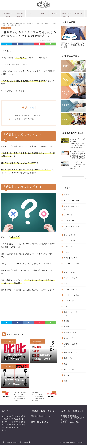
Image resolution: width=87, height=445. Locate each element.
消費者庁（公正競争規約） (71, 422)
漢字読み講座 (6, 28)
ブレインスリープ (70, 241)
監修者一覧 (79, 13)
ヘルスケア (68, 252)
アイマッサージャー (71, 200)
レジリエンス (69, 301)
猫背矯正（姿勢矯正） (70, 345)
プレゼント (68, 246)
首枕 (65, 381)
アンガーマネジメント (71, 207)
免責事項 (25, 442)
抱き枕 (66, 321)
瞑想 (65, 364)
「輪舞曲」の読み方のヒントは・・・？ (29, 115)
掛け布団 (67, 326)
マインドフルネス (70, 258)
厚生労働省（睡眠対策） (70, 416)
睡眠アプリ (68, 358)
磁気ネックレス (70, 369)
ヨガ (65, 283)
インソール (68, 215)
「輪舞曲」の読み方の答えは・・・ (27, 119)
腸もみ (54, 13)
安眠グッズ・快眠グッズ (66, 15)
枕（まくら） (69, 338)
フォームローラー (70, 235)
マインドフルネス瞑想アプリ (71, 265)
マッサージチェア (70, 278)
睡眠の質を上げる (8, 15)
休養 (43, 13)
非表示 (32, 108)
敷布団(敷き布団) (70, 332)
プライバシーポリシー (12, 442)
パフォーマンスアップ (71, 228)
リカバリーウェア (20, 15)
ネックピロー (69, 220)
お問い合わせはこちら (39, 422)
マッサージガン (70, 272)
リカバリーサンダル (71, 295)
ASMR (66, 195)
